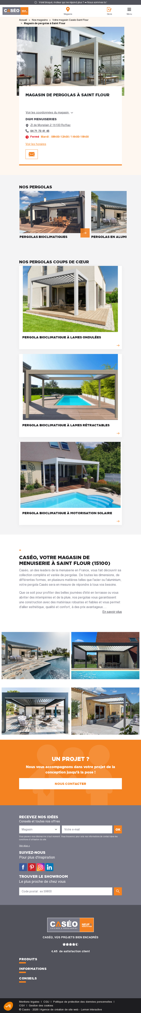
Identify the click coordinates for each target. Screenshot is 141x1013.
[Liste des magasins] (39, 829)
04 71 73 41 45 (39, 130)
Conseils (28, 978)
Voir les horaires (35, 144)
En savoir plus (112, 612)
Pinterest (32, 867)
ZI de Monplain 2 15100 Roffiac (50, 125)
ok (118, 829)
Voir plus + (24, 845)
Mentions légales (29, 1001)
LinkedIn (49, 867)
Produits (28, 959)
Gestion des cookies (41, 1005)
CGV (22, 1005)
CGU (46, 1001)
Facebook (23, 867)
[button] (8, 1006)
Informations (32, 968)
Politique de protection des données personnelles (82, 1001)
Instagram (41, 867)
